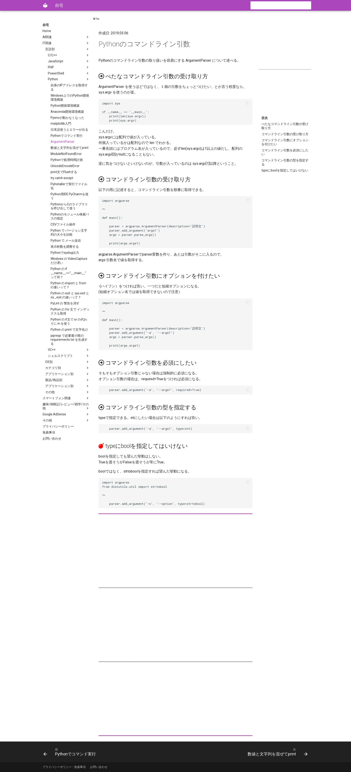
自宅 (46, 25)
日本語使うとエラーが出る (69, 129)
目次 (264, 118)
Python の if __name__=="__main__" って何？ (68, 273)
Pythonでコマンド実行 (67, 135)
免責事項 (49, 432)
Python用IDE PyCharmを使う (69, 196)
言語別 (67, 49)
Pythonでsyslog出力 (65, 252)
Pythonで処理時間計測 (67, 160)
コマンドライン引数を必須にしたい (284, 152)
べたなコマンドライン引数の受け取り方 (284, 126)
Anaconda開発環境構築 (67, 111)
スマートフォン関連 (66, 398)
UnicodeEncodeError (65, 166)
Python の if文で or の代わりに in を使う (69, 321)
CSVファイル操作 (63, 224)
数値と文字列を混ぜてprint (69, 148)
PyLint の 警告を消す (65, 303)
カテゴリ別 (67, 368)
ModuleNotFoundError (66, 154)
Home (47, 31)
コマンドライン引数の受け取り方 (284, 134)
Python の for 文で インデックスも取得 (70, 311)
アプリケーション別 (67, 374)
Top (96, 18)
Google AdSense (66, 414)
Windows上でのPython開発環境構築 (70, 97)
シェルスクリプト (69, 356)
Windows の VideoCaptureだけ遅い (69, 261)
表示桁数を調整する (65, 246)
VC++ (69, 350)
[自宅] (45, 5)
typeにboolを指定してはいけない (284, 170)
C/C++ (69, 55)
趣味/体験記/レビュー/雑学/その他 (66, 406)
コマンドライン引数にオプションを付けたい (284, 142)
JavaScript (69, 61)
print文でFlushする (64, 172)
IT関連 (66, 43)
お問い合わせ (52, 438)
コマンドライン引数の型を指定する (284, 162)
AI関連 (66, 37)
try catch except (62, 178)
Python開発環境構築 (65, 105)
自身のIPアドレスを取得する (69, 87)
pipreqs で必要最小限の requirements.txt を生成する (69, 339)
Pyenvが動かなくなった (67, 117)
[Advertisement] (285, 45)
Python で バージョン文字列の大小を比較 (69, 232)
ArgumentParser (63, 141)
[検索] (285, 5)
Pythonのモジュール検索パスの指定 (70, 216)
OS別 (67, 362)
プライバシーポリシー (58, 426)
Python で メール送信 (66, 240)
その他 (67, 392)
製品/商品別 (67, 380)
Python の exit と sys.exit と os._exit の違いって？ (70, 295)
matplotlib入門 (61, 123)
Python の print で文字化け (69, 329)
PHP (69, 67)
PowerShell (69, 73)
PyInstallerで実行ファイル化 (69, 186)
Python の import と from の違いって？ (68, 285)
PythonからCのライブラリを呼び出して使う (69, 206)
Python (69, 79)
